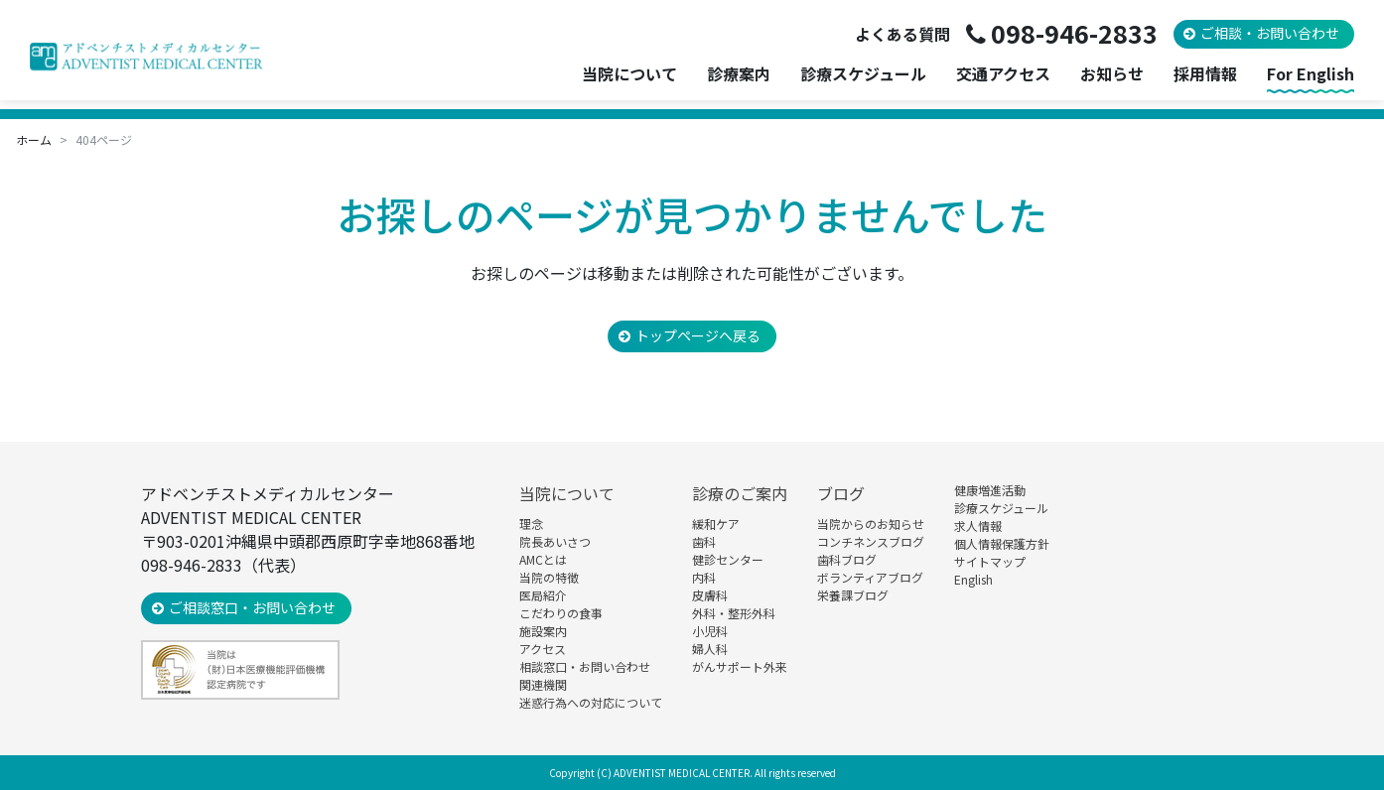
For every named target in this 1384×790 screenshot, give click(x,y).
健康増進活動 (990, 489)
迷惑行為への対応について (590, 702)
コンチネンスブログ (870, 541)
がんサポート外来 (739, 666)
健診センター (727, 559)
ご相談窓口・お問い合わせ (252, 607)
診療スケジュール (863, 74)
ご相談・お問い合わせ (1269, 33)
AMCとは (543, 559)
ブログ (841, 493)
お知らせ (1112, 74)
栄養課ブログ (853, 595)
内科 (704, 577)
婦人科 (710, 648)
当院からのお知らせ (870, 523)
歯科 (704, 541)
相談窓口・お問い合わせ (584, 666)
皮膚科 (710, 595)
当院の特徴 (549, 577)
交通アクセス (1003, 74)
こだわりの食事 (561, 612)
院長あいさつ (555, 541)
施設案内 (543, 630)
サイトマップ (990, 561)
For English (1310, 74)
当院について (567, 493)
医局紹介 (543, 595)
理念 (531, 523)
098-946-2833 (1074, 33)
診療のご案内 (739, 493)
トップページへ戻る (698, 335)
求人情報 (978, 525)
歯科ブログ (847, 559)
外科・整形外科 (733, 612)
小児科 (710, 630)
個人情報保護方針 (1001, 543)
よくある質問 (902, 34)
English (973, 579)
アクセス (542, 648)
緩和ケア (716, 523)
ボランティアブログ (870, 577)
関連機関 (543, 684)
